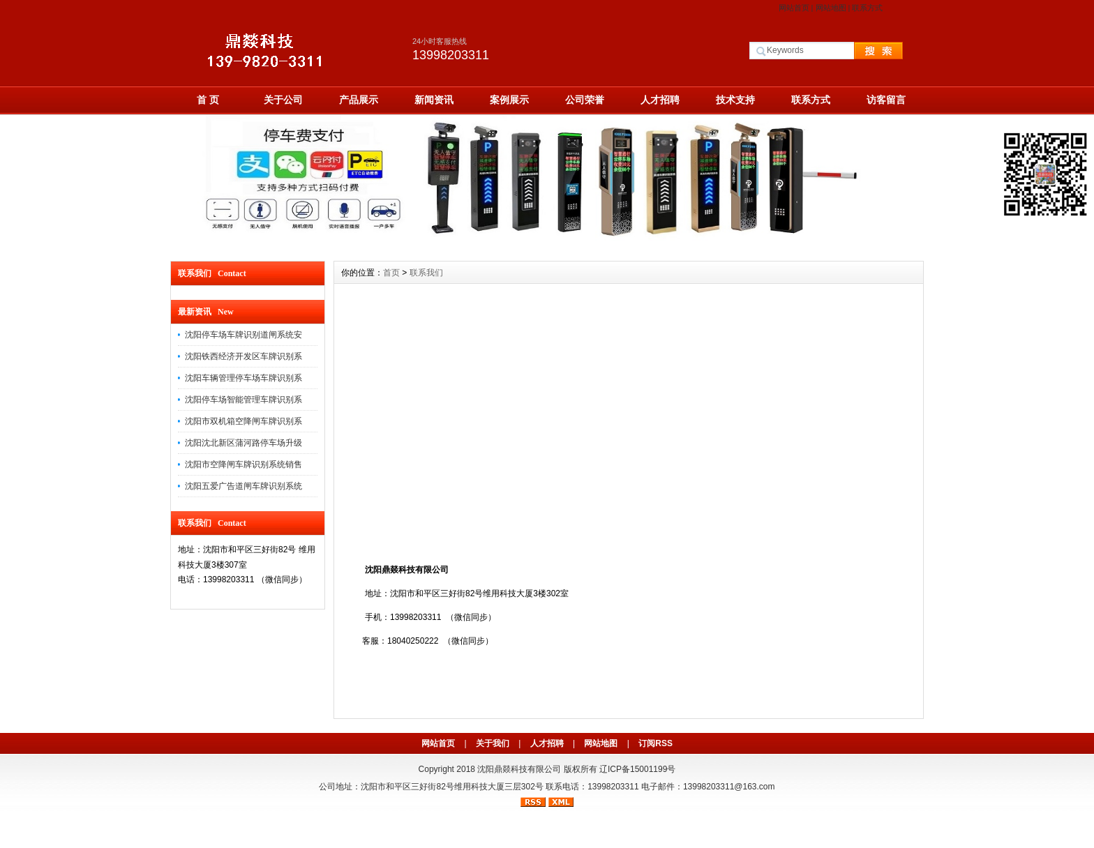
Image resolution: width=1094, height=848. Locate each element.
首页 (391, 273)
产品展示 (358, 99)
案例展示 (509, 99)
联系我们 (426, 273)
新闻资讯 (434, 99)
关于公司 (283, 99)
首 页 (208, 99)
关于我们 (492, 743)
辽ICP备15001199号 (637, 769)
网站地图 (831, 7)
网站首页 (794, 7)
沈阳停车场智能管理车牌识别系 (243, 399)
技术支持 (735, 99)
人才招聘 (660, 99)
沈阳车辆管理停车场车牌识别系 (243, 378)
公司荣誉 (584, 99)
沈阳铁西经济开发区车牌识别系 (243, 356)
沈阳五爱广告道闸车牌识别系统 (243, 486)
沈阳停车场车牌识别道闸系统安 (243, 335)
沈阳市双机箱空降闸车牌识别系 (243, 421)
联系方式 (867, 7)
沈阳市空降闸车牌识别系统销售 (243, 464)
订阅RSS (655, 743)
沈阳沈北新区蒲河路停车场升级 (243, 443)
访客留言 (886, 99)
